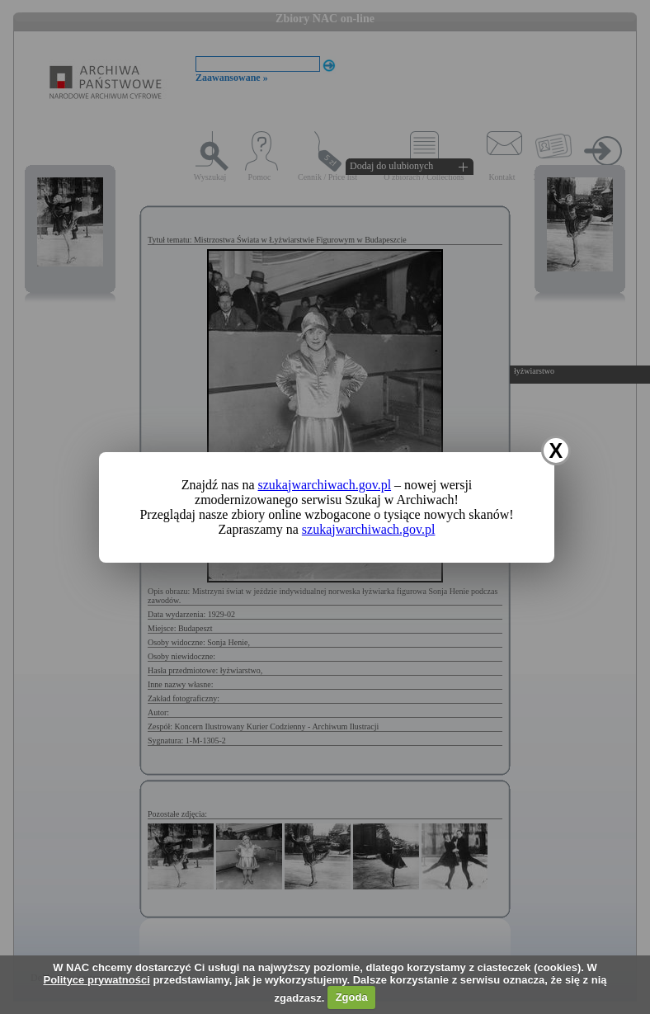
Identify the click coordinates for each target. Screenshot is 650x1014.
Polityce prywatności (96, 980)
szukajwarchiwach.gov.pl (325, 485)
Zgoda (352, 997)
